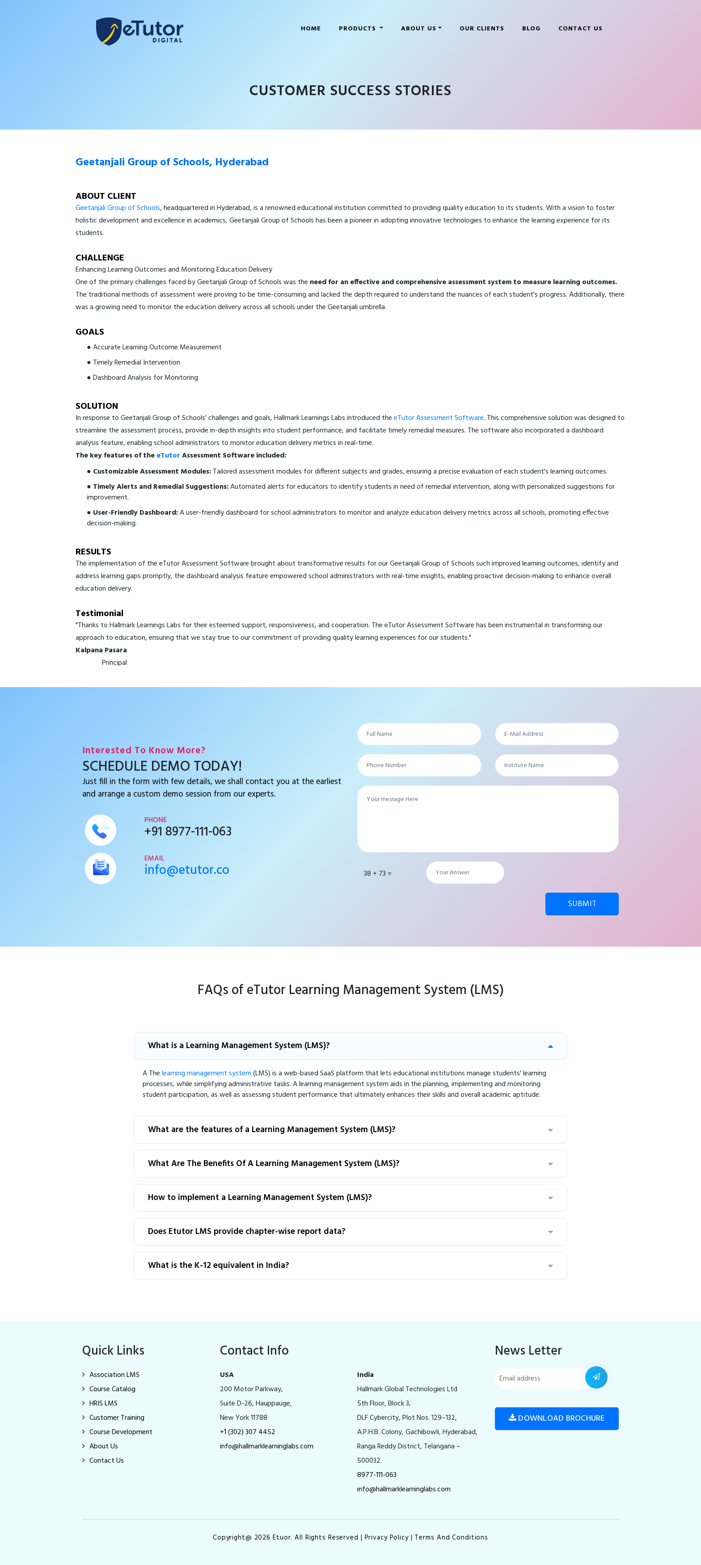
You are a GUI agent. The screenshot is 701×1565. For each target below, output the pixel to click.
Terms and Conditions (451, 1537)
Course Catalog (108, 1389)
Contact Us (580, 29)
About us (418, 29)
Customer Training (113, 1418)
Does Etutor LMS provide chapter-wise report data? (350, 1231)
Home (313, 27)
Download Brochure (557, 1418)
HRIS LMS (100, 1404)
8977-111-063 (377, 1475)
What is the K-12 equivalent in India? (350, 1265)
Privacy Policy (387, 1537)
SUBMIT (582, 904)
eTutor (168, 456)
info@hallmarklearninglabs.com (266, 1446)
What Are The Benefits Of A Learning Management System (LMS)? (350, 1164)
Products (358, 29)
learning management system (206, 1073)
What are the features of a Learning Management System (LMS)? (350, 1130)
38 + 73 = (378, 873)
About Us (100, 1446)
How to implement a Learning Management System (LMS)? (350, 1197)
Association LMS (110, 1375)
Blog (531, 29)
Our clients (482, 29)
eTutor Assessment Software (439, 418)
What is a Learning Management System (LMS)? (350, 1046)
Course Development (117, 1432)
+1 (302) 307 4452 (247, 1432)
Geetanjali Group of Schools (118, 208)
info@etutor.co (186, 870)
